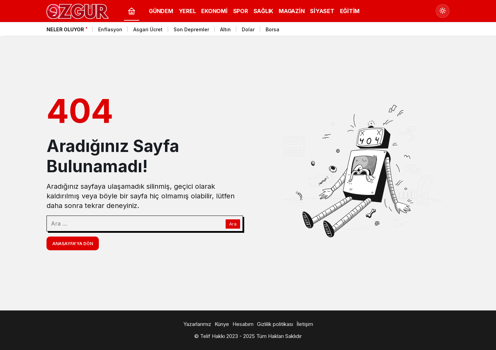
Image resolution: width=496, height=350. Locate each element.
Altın (225, 29)
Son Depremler (191, 29)
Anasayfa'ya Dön (72, 243)
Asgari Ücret (148, 29)
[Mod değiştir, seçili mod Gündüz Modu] (443, 11)
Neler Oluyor (65, 29)
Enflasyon (110, 29)
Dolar (248, 29)
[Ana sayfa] (131, 11)
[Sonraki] (443, 30)
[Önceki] (434, 30)
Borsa (272, 29)
